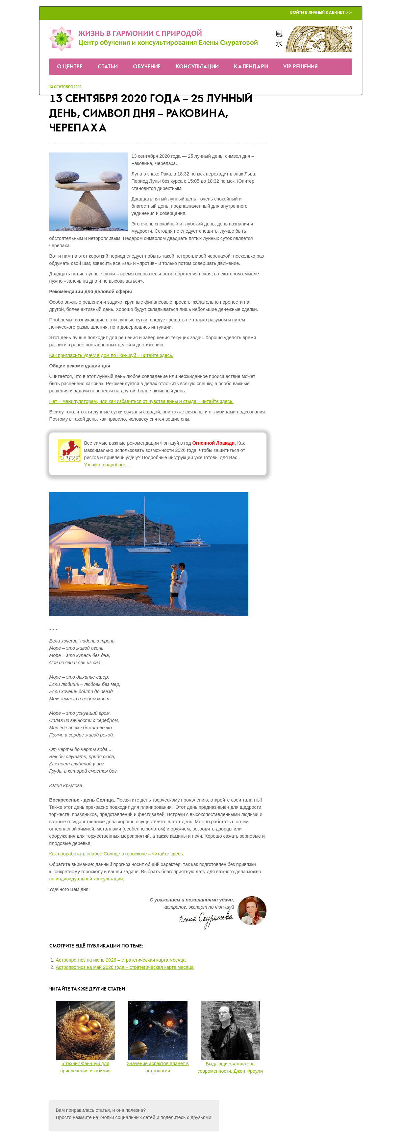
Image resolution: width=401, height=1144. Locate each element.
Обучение (147, 66)
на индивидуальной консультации (86, 878)
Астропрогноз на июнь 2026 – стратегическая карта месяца (121, 960)
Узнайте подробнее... (107, 464)
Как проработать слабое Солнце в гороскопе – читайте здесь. (116, 853)
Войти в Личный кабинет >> (321, 12)
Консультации (197, 66)
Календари (251, 66)
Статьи (108, 66)
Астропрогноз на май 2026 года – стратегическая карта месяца (125, 967)
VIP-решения (300, 66)
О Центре (70, 66)
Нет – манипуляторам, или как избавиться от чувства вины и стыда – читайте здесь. (141, 401)
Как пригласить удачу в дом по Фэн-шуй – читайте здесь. (111, 355)
